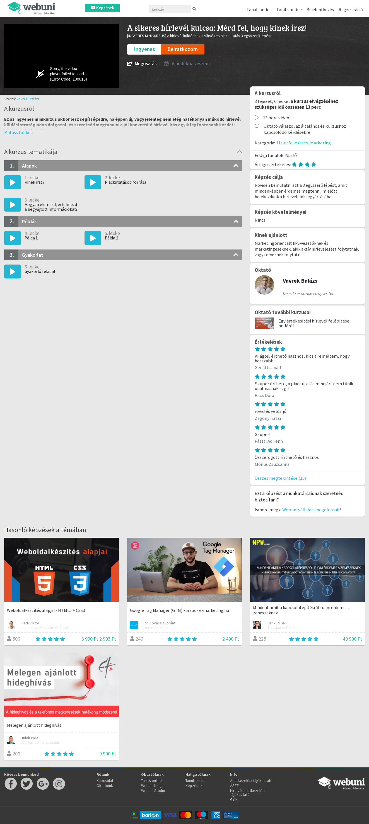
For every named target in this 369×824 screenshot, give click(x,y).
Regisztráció (351, 9)
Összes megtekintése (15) (280, 478)
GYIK (234, 799)
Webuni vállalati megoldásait (311, 509)
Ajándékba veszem (187, 63)
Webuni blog (151, 785)
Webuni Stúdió (153, 790)
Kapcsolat (105, 780)
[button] (18, 132)
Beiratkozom (182, 49)
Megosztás (141, 63)
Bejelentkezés (320, 9)
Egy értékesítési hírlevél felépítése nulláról (313, 323)
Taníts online (289, 9)
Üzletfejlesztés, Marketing (304, 143)
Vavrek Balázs (27, 98)
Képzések (102, 7)
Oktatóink (105, 785)
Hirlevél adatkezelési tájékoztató (247, 792)
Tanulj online (259, 9)
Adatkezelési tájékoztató (251, 780)
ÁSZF (234, 785)
